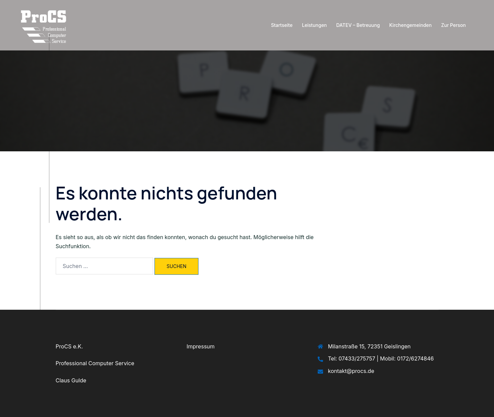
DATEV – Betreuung (358, 25)
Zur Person (453, 25)
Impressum (201, 346)
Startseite (282, 25)
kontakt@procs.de (351, 371)
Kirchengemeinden (410, 25)
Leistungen (314, 25)
